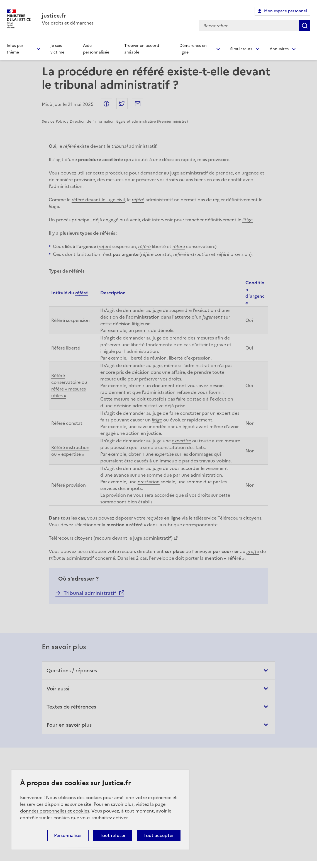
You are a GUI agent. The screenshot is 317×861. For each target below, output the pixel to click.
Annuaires (279, 49)
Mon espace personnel (285, 11)
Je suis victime (57, 49)
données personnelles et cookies (54, 810)
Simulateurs (241, 49)
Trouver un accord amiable (141, 49)
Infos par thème (15, 49)
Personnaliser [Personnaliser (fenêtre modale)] (68, 835)
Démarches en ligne (193, 49)
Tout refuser (113, 835)
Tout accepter (158, 835)
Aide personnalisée (96, 49)
